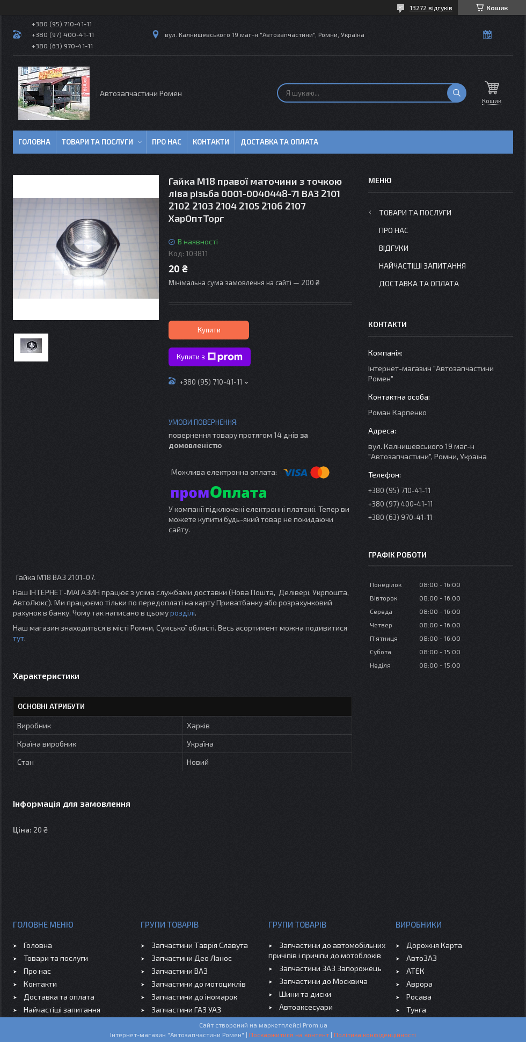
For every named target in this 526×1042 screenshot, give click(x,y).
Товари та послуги (97, 142)
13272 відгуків (431, 7)
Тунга (416, 1009)
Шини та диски (305, 993)
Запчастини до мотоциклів (198, 983)
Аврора (419, 983)
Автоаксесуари (306, 1006)
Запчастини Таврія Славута (199, 945)
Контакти (211, 142)
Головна (34, 142)
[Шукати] (456, 93)
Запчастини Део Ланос (191, 958)
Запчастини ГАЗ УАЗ (186, 1009)
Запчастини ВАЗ (179, 970)
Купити (209, 329)
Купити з (210, 357)
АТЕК (415, 970)
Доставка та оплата (279, 142)
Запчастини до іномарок (194, 996)
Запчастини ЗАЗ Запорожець (330, 968)
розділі (182, 612)
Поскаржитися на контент (289, 1034)
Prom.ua (315, 1025)
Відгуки (393, 247)
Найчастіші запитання (422, 265)
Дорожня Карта (434, 945)
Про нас (166, 142)
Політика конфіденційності (375, 1034)
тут (18, 637)
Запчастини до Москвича (323, 981)
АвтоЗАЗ (421, 958)
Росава (419, 996)
